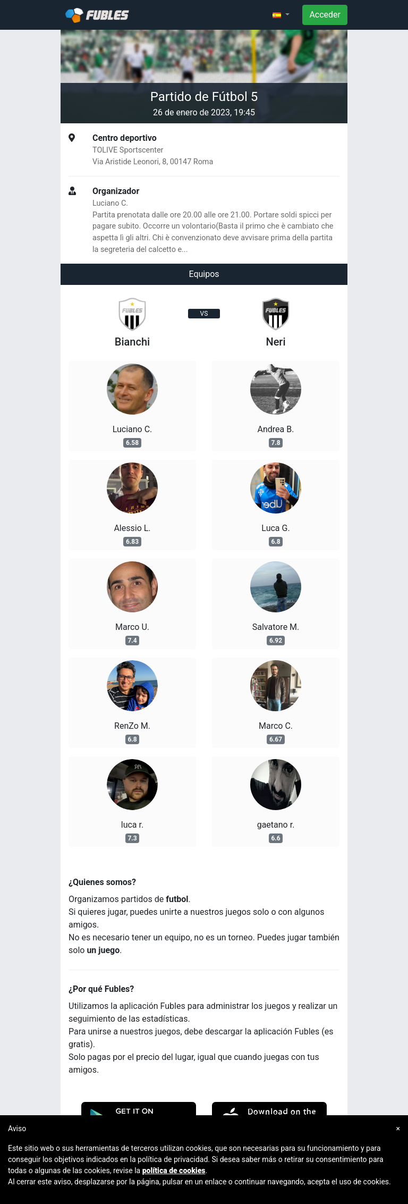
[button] (281, 15)
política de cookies (174, 1170)
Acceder (325, 15)
